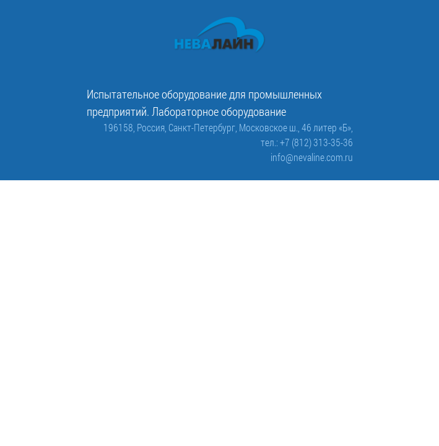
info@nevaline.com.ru (312, 157)
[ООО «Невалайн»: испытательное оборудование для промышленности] (220, 35)
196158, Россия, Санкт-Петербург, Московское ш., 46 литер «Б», (228, 127)
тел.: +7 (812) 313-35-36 (307, 142)
